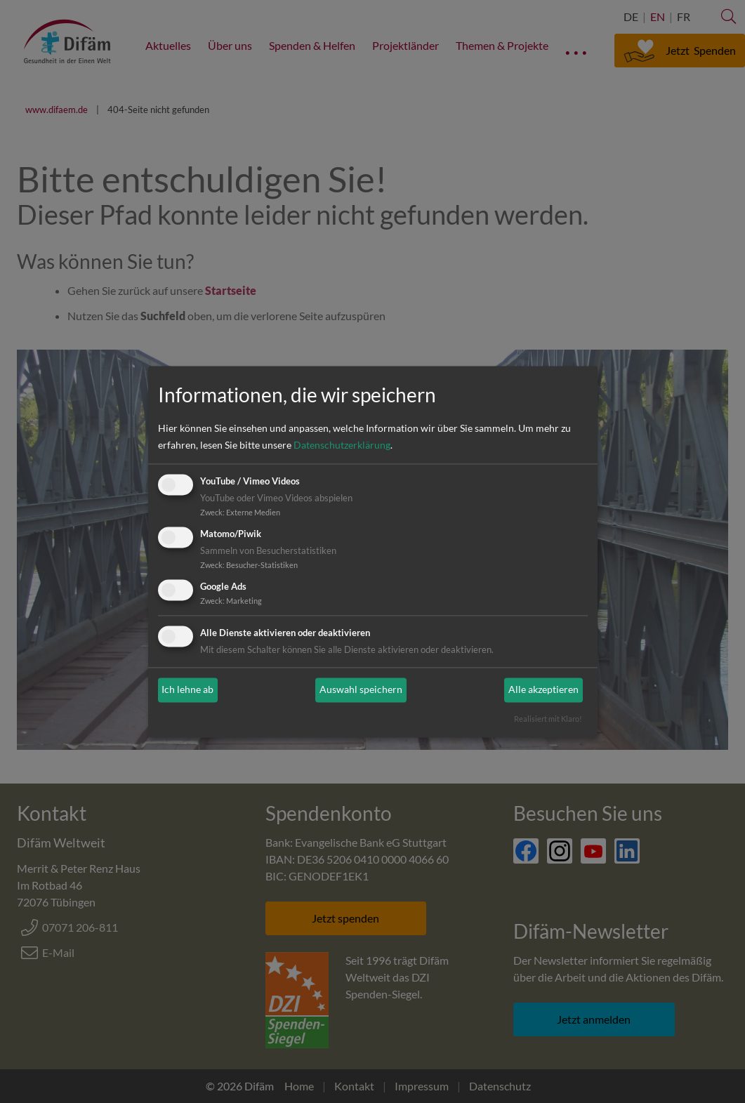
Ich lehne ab (187, 690)
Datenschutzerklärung (342, 445)
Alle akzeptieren (543, 690)
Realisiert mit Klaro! (548, 718)
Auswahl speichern (360, 690)
